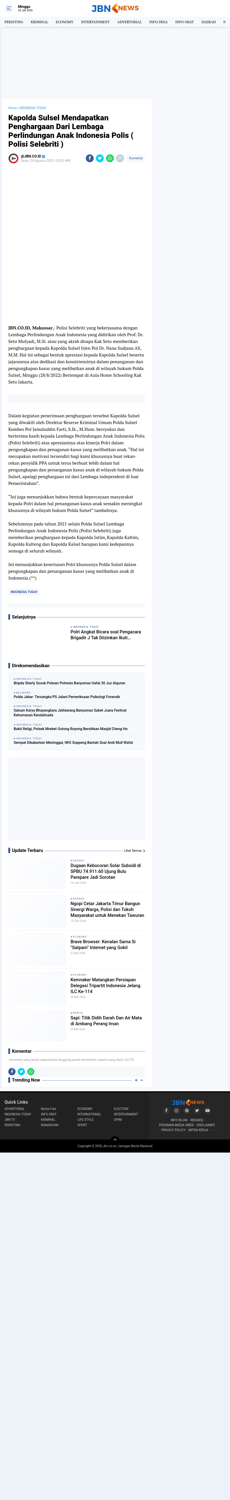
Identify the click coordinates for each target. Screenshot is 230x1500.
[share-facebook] (90, 158)
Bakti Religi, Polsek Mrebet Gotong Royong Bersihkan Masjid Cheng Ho (71, 729)
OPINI (118, 1119)
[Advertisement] (115, 63)
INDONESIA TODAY (24, 592)
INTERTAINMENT (95, 21)
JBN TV (9, 1119)
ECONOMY (64, 21)
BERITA (78, 1013)
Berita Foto (48, 1109)
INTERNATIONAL (89, 1114)
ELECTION (121, 1109)
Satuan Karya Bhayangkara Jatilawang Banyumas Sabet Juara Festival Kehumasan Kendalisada (70, 712)
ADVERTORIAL (129, 21)
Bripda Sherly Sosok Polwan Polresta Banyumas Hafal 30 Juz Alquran (69, 683)
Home (12, 108)
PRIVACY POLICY (173, 1130)
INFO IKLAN (179, 1120)
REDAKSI (196, 1120)
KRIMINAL (39, 21)
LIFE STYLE (85, 1119)
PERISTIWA (13, 21)
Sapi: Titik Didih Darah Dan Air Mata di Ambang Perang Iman (106, 1020)
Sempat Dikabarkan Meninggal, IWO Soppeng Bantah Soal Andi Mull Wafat (73, 742)
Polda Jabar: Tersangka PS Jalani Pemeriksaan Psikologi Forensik (67, 697)
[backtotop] (115, 1140)
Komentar (135, 158)
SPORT (82, 1125)
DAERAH (208, 21)
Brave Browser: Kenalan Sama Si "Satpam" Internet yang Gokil (103, 944)
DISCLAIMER (206, 1125)
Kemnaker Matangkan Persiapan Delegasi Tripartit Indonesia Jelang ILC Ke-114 (105, 985)
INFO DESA (158, 21)
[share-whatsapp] (110, 158)
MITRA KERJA (198, 1130)
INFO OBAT (184, 21)
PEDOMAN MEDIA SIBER (176, 1125)
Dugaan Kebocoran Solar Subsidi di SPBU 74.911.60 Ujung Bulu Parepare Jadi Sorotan (106, 871)
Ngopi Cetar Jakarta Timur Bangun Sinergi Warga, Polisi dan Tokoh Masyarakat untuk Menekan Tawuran (107, 909)
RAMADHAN (49, 1125)
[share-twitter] (100, 158)
